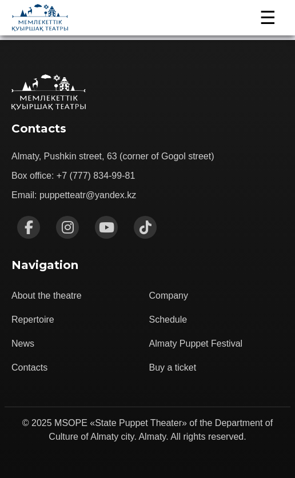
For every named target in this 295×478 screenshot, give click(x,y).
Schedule (168, 319)
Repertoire (32, 319)
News (22, 343)
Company (168, 295)
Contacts (29, 367)
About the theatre (46, 295)
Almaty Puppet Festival (196, 343)
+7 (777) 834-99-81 (96, 175)
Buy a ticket (173, 367)
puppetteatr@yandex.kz (87, 195)
